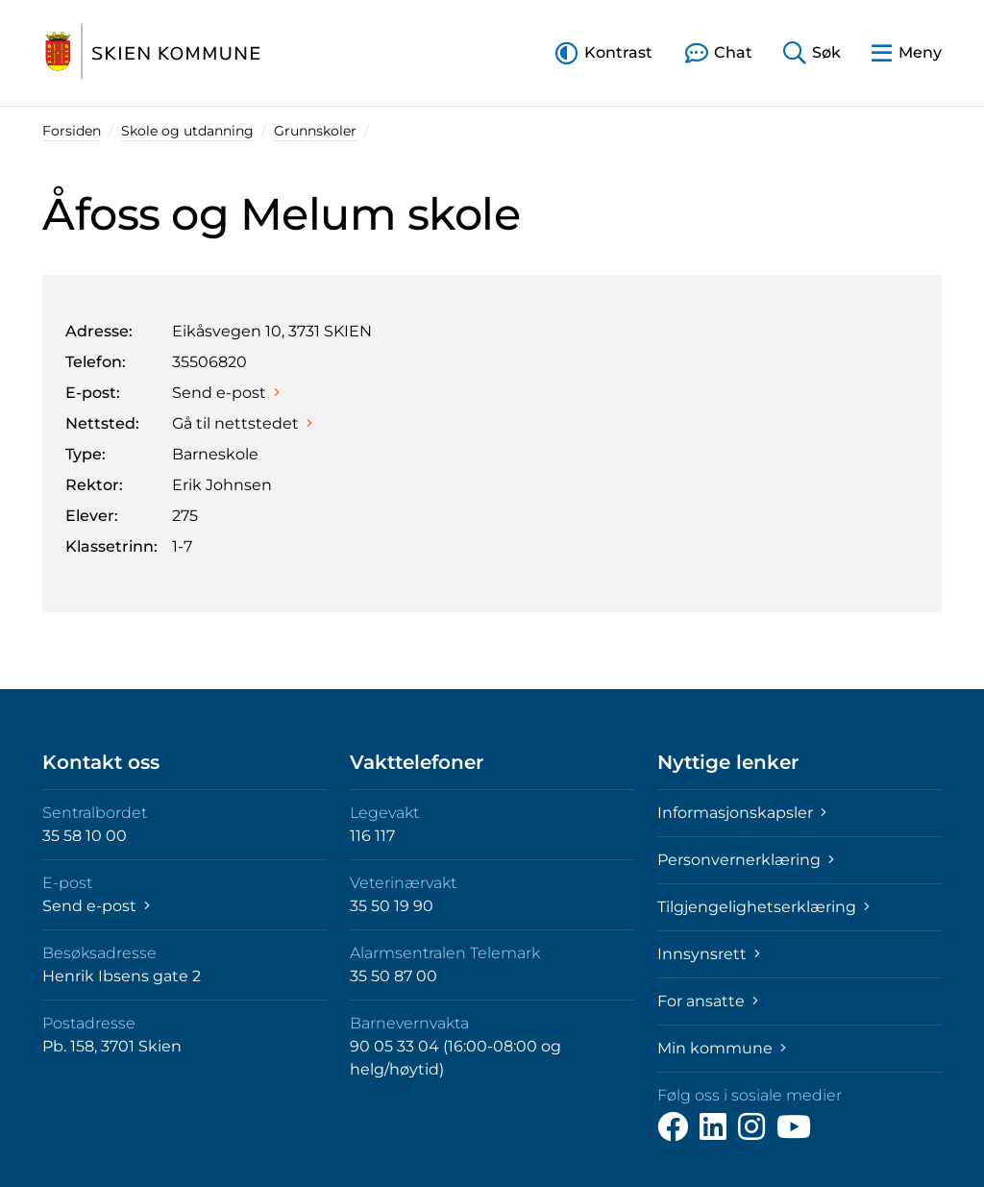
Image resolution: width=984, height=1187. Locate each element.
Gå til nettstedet (242, 423)
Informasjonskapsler (741, 813)
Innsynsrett (708, 954)
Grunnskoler (315, 130)
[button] (603, 52)
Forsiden (71, 130)
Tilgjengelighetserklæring (763, 907)
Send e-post (226, 392)
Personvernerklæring (745, 860)
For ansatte (707, 1001)
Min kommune (721, 1048)
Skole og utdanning (187, 130)
